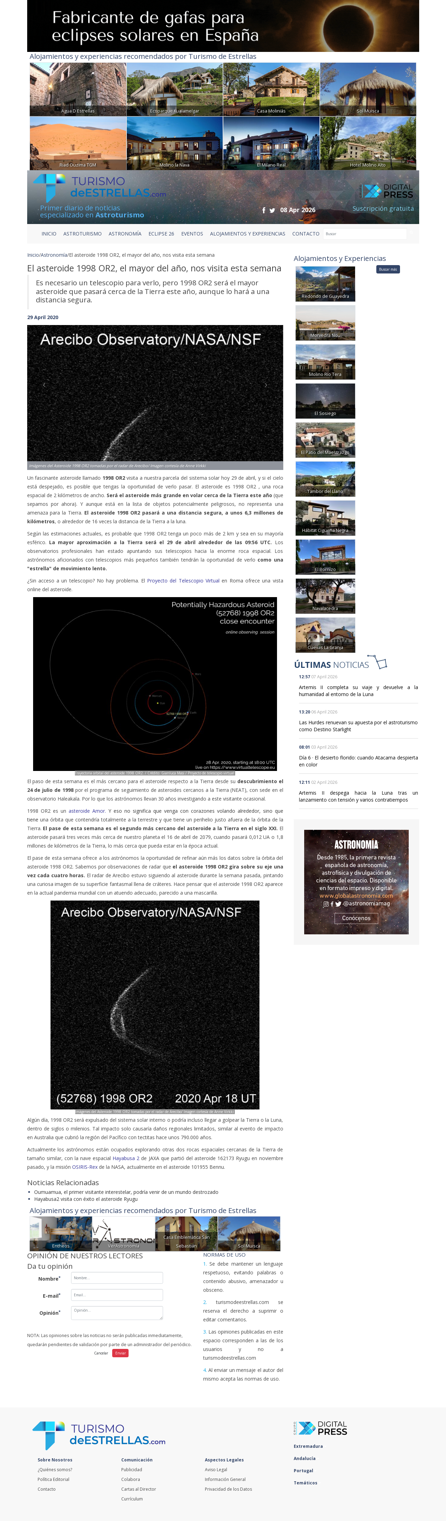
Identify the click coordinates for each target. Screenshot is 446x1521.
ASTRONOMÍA (125, 233)
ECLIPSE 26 (161, 233)
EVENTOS (192, 233)
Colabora (130, 1479)
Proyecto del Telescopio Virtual (183, 580)
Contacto (47, 1489)
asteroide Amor (87, 811)
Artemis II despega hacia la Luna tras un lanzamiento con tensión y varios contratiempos (358, 796)
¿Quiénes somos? (55, 1470)
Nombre (49, 1278)
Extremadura (310, 1446)
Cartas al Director (138, 1489)
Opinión (50, 1312)
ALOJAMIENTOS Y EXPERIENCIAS (247, 233)
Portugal (305, 1471)
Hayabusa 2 (126, 1158)
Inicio (48, 233)
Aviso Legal (216, 1470)
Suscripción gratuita (383, 208)
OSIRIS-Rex (85, 1167)
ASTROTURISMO (82, 233)
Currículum (132, 1499)
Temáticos (307, 1483)
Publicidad (131, 1470)
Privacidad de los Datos (228, 1489)
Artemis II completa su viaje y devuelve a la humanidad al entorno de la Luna (358, 690)
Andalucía (306, 1458)
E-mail (52, 1295)
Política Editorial (53, 1479)
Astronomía (54, 255)
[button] (46, 390)
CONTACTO (306, 233)
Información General (225, 1479)
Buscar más (388, 269)
